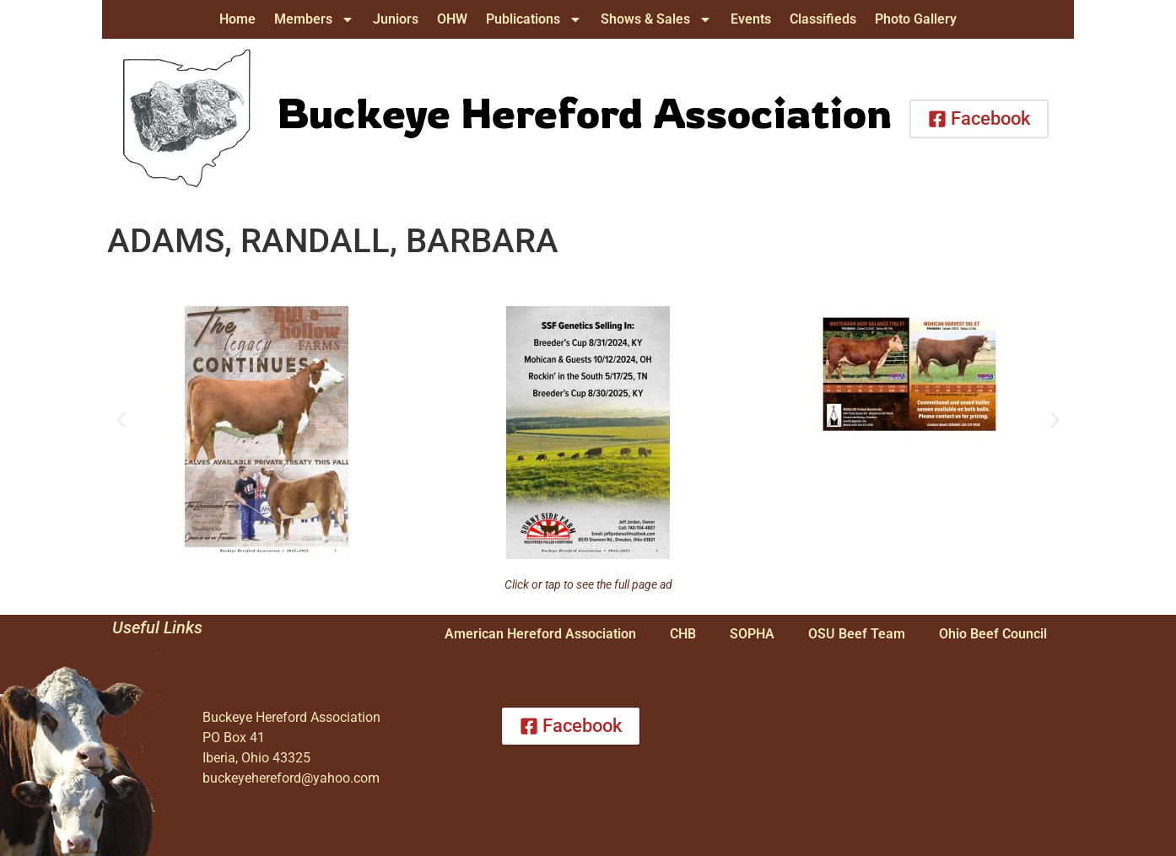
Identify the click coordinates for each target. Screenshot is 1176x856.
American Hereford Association (540, 634)
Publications (534, 19)
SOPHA (752, 634)
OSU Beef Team (856, 634)
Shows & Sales (656, 19)
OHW (452, 19)
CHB (683, 634)
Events (751, 19)
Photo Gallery (916, 19)
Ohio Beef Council (993, 634)
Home (237, 19)
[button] (121, 420)
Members (314, 19)
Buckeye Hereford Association (584, 112)
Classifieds (823, 19)
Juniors (395, 19)
